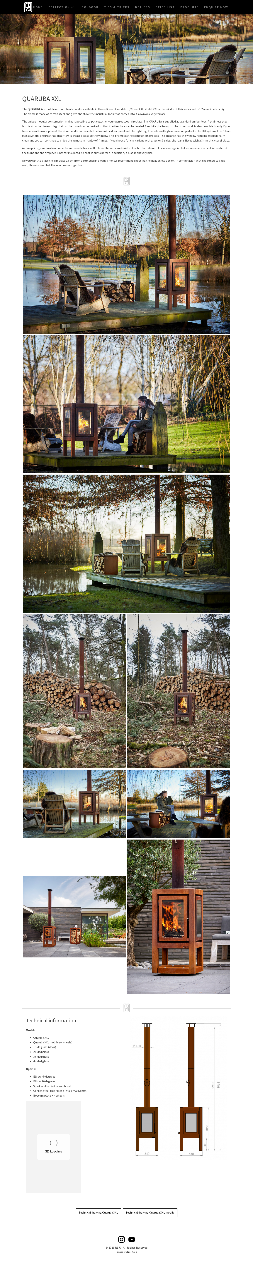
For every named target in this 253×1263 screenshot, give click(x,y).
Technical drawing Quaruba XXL (98, 1212)
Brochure (189, 7)
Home (38, 7)
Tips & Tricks (117, 7)
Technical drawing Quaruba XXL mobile (150, 1212)
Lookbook (89, 7)
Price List (165, 7)
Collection (61, 7)
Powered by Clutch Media (126, 1252)
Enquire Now (216, 7)
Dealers (142, 7)
